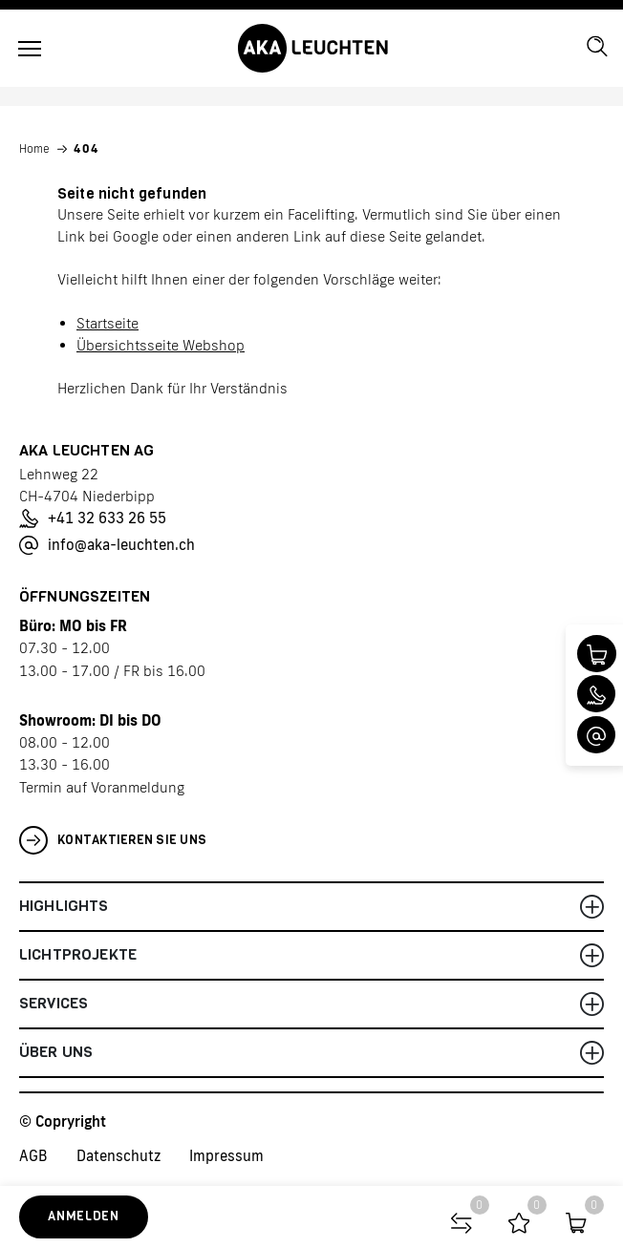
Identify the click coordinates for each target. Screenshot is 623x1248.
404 (86, 149)
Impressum (226, 1156)
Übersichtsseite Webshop (160, 345)
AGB (33, 1156)
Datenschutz (118, 1156)
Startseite (107, 323)
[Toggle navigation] (29, 48)
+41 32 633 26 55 (92, 518)
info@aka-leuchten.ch (107, 545)
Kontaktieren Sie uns (112, 840)
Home (34, 149)
